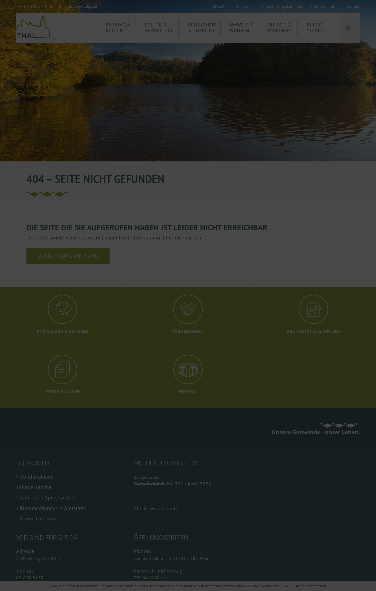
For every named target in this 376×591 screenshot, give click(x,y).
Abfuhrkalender (37, 477)
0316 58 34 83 (29, 577)
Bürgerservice (35, 487)
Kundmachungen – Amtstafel (53, 508)
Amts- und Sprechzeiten (47, 497)
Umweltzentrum (38, 518)
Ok (288, 586)
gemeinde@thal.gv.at (78, 6)
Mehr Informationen (311, 586)
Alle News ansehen (155, 508)
